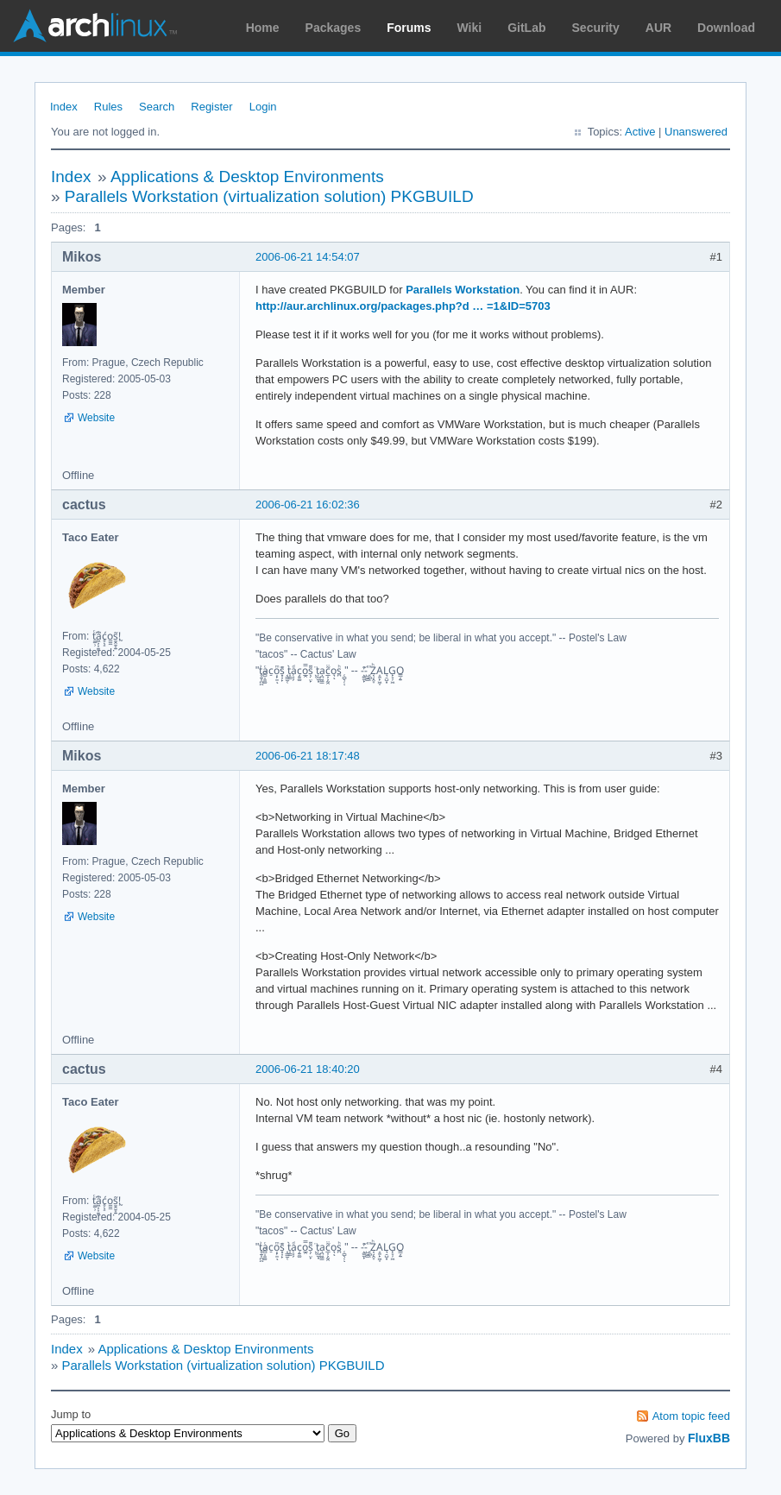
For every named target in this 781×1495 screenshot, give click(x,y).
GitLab (526, 28)
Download (726, 28)
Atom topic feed (691, 1416)
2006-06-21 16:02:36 (307, 504)
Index (64, 106)
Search (156, 106)
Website (96, 418)
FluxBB (709, 1438)
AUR (658, 28)
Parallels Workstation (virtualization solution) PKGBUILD (269, 196)
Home (263, 28)
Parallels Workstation (463, 289)
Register (211, 106)
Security (596, 28)
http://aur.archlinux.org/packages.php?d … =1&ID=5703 (403, 306)
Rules (108, 106)
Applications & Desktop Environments (247, 176)
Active (640, 131)
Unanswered (695, 131)
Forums (409, 28)
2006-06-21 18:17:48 (307, 755)
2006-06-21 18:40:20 (307, 1069)
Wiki (469, 28)
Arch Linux (95, 26)
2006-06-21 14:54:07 (307, 256)
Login (263, 106)
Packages (333, 28)
